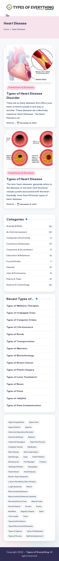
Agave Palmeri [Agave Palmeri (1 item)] (14, 427)
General (10, 267)
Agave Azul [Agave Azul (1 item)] (33, 422)
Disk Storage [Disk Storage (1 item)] (13, 457)
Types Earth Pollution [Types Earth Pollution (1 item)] (16, 521)
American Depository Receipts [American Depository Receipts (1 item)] (20, 432)
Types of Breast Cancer (19, 362)
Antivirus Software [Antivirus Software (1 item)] (15, 437)
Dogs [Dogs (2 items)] (25, 457)
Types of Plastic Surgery (20, 369)
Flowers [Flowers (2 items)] (42, 462)
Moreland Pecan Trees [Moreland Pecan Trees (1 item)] (17, 501)
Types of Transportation (20, 341)
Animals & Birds (14, 226)
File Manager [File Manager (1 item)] (29, 462)
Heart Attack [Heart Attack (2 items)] (13, 472)
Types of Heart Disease (24, 179)
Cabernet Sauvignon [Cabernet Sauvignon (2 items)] (16, 442)
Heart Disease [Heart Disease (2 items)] (29, 472)
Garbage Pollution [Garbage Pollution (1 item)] (15, 467)
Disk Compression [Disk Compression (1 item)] (31, 452)
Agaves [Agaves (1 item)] (28, 427)
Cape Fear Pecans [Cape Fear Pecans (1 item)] (37, 442)
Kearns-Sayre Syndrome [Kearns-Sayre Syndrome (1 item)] (18, 477)
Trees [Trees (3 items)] (25, 516)
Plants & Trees (13, 279)
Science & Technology (18, 284)
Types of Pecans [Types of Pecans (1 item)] (15, 536)
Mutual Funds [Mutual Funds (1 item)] (36, 501)
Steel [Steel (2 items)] (41, 511)
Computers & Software (18, 237)
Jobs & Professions (16, 273)
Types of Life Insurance (19, 327)
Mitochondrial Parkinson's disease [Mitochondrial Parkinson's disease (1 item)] (22, 497)
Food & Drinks (13, 261)
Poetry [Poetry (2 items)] (39, 506)
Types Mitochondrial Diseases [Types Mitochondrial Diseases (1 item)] (20, 526)
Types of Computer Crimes (21, 319)
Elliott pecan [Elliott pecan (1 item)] (13, 462)
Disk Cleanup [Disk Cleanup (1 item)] (13, 452)
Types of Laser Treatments (21, 377)
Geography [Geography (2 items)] (32, 467)
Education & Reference (18, 255)
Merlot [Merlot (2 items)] (29, 487)
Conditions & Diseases (21, 87)
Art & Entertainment (16, 232)
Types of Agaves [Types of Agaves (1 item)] (15, 531)
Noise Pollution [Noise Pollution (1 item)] (14, 506)
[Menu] (7, 15)
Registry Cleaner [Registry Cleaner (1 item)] (27, 511)
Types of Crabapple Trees (21, 312)
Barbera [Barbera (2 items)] (31, 437)
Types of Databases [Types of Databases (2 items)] (35, 531)
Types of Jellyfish (16, 398)
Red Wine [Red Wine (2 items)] (12, 511)
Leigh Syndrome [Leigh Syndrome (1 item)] (15, 487)
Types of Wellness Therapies (22, 305)
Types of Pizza (14, 391)
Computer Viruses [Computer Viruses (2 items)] (15, 447)
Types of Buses (15, 384)
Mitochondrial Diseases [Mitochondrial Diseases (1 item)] (18, 492)
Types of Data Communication (23, 405)
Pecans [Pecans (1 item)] (28, 506)
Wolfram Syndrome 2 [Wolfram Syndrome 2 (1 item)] (34, 536)
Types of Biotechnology (20, 355)
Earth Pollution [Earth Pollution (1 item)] (38, 457)
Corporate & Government (19, 249)
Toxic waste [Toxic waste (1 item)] (13, 516)
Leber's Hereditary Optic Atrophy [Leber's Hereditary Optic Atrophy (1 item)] (22, 482)
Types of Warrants (16, 348)
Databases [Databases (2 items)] (32, 447)
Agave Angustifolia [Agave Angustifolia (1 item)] (16, 422)
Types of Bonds (15, 334)
